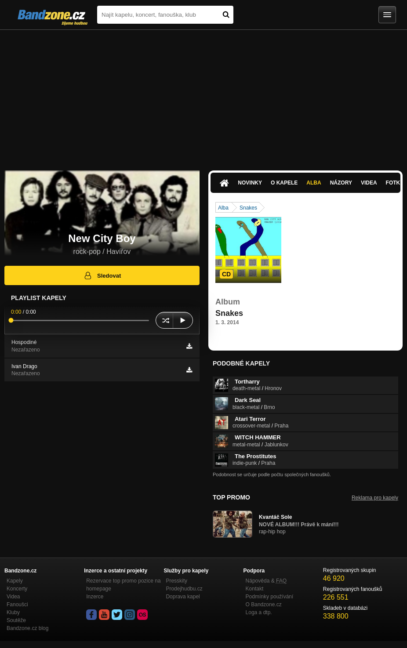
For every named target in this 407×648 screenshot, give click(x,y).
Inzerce (94, 597)
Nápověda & (266, 581)
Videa (369, 183)
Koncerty (17, 589)
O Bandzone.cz (264, 604)
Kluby (13, 612)
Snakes (248, 208)
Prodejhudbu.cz (184, 589)
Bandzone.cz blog (27, 628)
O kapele (284, 183)
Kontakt (255, 589)
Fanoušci (17, 604)
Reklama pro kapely (375, 498)
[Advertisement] (203, 95)
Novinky (250, 183)
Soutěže (16, 620)
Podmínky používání (270, 597)
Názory (341, 183)
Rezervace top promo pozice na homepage (123, 585)
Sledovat (102, 275)
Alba (313, 183)
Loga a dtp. (259, 612)
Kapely (15, 581)
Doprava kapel (183, 597)
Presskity (176, 581)
